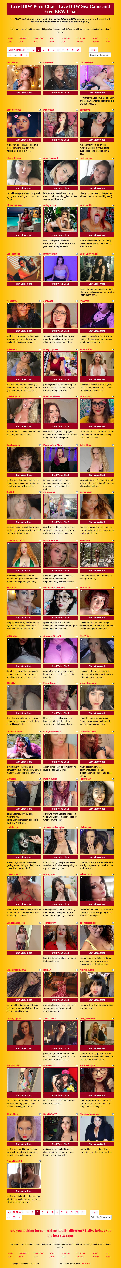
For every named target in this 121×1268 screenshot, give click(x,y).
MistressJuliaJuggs (89, 1114)
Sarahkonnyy (13, 445)
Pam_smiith (86, 205)
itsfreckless (49, 492)
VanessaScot (13, 254)
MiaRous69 (48, 110)
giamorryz (85, 110)
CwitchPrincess (14, 732)
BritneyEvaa (49, 874)
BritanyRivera (50, 254)
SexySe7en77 (50, 1114)
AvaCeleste (85, 587)
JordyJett (48, 301)
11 (10, 55)
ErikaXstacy (86, 874)
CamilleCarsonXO (15, 540)
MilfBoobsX (12, 636)
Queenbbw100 (14, 396)
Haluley (47, 970)
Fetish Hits (86, 1263)
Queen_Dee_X (14, 874)
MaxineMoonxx (50, 540)
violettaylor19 (86, 63)
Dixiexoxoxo (86, 827)
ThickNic (11, 683)
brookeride (48, 1065)
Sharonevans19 (14, 205)
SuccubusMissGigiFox (54, 827)
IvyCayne (84, 301)
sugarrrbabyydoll (88, 683)
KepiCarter (12, 301)
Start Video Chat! (24, 93)
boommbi (48, 63)
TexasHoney (49, 923)
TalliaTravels (49, 1018)
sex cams (67, 1236)
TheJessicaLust (88, 923)
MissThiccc (85, 636)
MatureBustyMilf (88, 1065)
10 (78, 50)
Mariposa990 (13, 1065)
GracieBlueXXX (14, 1161)
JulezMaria (12, 349)
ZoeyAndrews (87, 349)
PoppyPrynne (50, 779)
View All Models (16, 50)
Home (94, 50)
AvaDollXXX (86, 396)
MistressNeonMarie (53, 445)
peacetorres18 (14, 110)
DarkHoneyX (86, 158)
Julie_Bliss (85, 445)
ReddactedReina (88, 732)
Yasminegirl (86, 492)
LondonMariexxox (16, 923)
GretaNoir (12, 779)
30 (21, 55)
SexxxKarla (12, 63)
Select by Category (100, 55)
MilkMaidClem (87, 970)
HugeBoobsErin (51, 158)
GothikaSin (12, 827)
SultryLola (12, 587)
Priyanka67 (85, 779)
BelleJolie (85, 540)
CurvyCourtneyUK (52, 732)
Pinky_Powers (50, 683)
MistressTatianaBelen (54, 587)
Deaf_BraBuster (88, 1018)
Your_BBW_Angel (89, 254)
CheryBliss (12, 1114)
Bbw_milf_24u (14, 158)
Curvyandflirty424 (52, 636)
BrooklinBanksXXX (16, 970)
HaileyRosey (49, 205)
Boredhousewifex (52, 396)
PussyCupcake (50, 349)
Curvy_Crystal (14, 1018)
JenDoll (10, 492)
